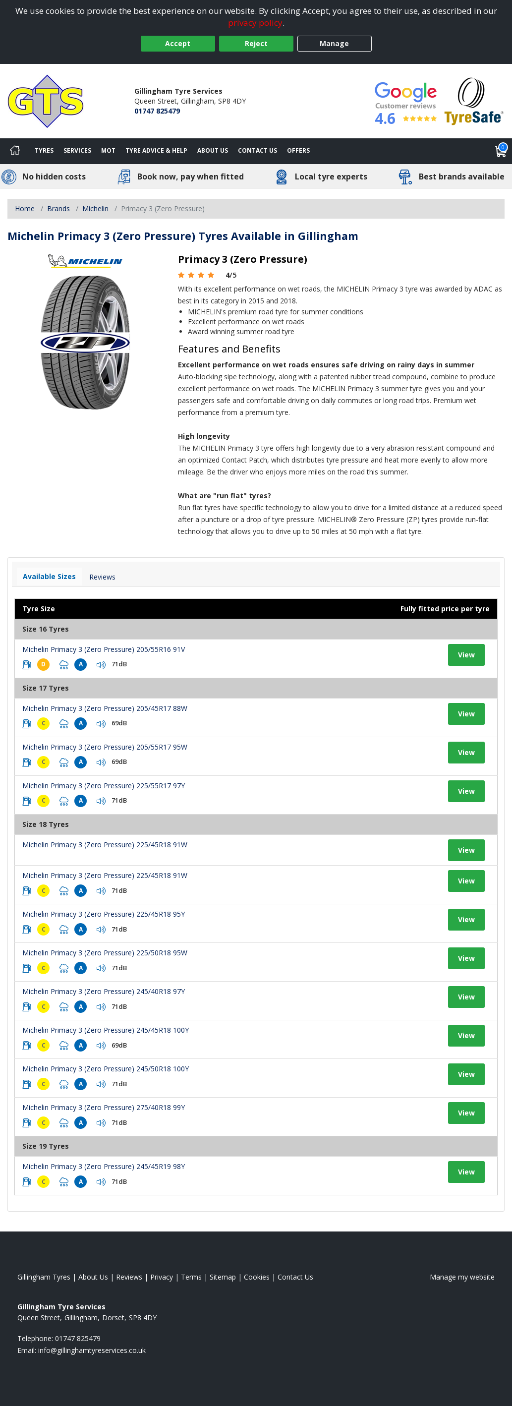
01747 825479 (157, 111)
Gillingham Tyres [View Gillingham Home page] (43, 1277)
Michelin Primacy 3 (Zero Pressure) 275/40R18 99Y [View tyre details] (103, 1107)
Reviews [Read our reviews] (129, 1277)
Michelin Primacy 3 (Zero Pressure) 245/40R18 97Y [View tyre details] (103, 991)
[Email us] (92, 1350)
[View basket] (501, 151)
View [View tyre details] (466, 654)
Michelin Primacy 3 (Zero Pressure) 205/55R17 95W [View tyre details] (104, 747)
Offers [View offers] (298, 150)
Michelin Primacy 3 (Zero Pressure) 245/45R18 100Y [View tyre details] (105, 1030)
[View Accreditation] (474, 100)
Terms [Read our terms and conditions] (191, 1277)
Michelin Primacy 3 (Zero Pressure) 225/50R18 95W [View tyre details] (104, 952)
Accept (177, 43)
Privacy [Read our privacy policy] (161, 1277)
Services (77, 150)
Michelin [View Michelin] (95, 208)
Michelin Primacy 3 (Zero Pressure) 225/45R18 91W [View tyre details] (104, 844)
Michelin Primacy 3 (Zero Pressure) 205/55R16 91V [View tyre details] (103, 649)
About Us (212, 150)
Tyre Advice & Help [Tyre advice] (156, 150)
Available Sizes (49, 576)
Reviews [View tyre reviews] (102, 577)
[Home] (15, 151)
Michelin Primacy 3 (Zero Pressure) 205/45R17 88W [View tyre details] (104, 708)
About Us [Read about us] (93, 1277)
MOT (108, 150)
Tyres (44, 150)
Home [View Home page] (25, 208)
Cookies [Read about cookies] (257, 1277)
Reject (256, 43)
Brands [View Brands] (58, 208)
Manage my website (462, 1277)
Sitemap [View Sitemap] (223, 1277)
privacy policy (255, 22)
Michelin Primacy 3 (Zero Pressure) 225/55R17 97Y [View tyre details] (103, 785)
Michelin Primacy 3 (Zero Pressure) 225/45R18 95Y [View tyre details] (103, 914)
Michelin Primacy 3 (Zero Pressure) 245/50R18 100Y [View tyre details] (105, 1068)
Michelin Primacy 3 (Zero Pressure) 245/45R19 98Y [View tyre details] (103, 1166)
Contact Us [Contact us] (257, 150)
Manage (334, 43)
